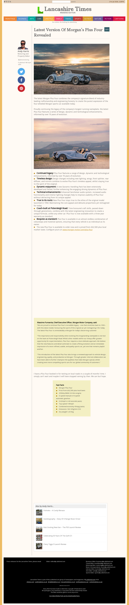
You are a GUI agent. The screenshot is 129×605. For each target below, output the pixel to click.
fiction (108, 19)
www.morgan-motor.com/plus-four (78, 229)
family (59, 19)
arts (32, 19)
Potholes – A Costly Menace (50, 512)
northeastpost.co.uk (82, 582)
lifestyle (49, 19)
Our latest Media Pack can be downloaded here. (64, 596)
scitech (87, 19)
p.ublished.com (90, 580)
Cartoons (119, 19)
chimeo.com (30, 582)
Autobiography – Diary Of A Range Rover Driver (58, 521)
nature (98, 19)
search (73, 2)
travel (68, 19)
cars (39, 19)
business (22, 19)
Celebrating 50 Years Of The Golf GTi (54, 538)
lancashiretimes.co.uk (68, 582)
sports (78, 19)
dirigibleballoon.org (54, 582)
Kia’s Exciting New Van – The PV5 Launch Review (58, 529)
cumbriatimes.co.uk (41, 582)
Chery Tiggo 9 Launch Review (51, 546)
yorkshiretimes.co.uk (95, 582)
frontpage (10, 19)
